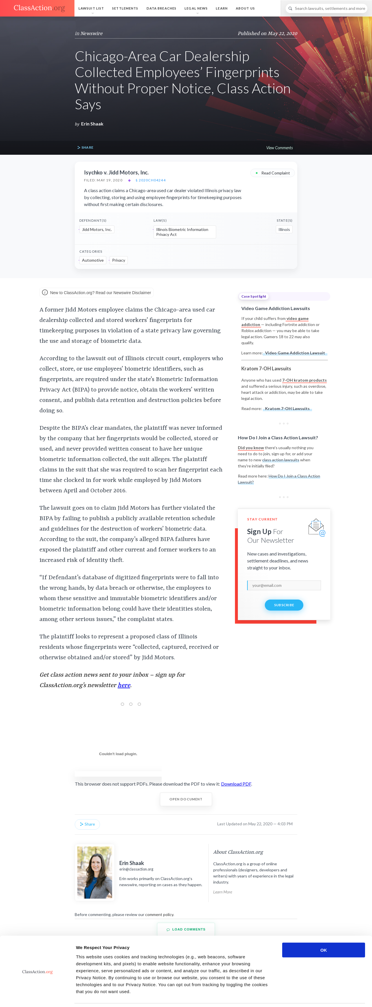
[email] (284, 585)
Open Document (186, 799)
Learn (222, 8)
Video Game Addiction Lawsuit (295, 352)
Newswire (91, 34)
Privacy (118, 260)
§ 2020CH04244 (151, 180)
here (124, 685)
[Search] (326, 8)
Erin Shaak (92, 123)
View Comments (279, 147)
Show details (304, 995)
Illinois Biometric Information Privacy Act (182, 232)
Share (85, 147)
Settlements (125, 8)
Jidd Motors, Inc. (97, 229)
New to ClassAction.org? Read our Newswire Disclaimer (96, 293)
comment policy (159, 914)
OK (323, 930)
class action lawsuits (280, 459)
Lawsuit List (91, 8)
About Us (245, 8)
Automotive (93, 260)
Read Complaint (272, 172)
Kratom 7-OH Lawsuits (287, 408)
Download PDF (236, 783)
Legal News (196, 8)
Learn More (222, 891)
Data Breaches (162, 8)
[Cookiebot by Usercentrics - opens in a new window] (37, 995)
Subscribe (284, 605)
